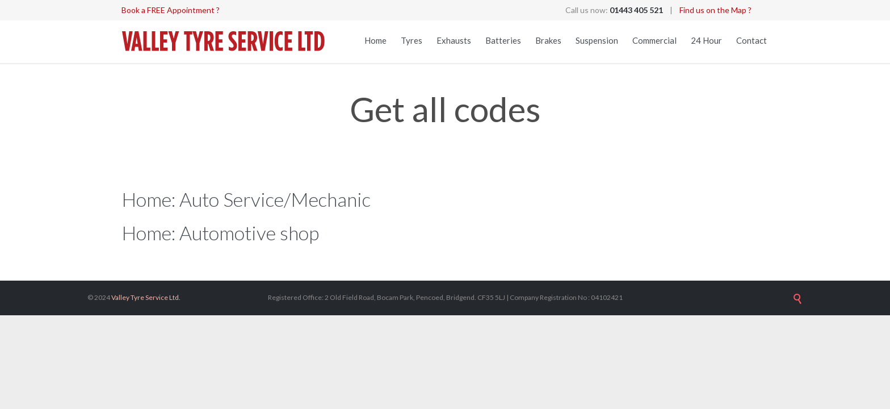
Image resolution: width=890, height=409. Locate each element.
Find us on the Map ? (715, 10)
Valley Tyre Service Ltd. (145, 297)
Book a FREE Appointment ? (170, 10)
